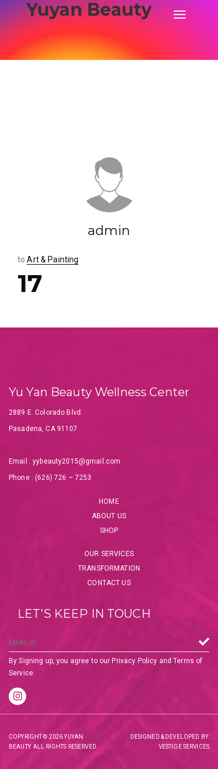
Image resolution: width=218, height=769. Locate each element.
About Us (109, 516)
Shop (109, 530)
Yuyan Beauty (89, 9)
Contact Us (108, 583)
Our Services (109, 554)
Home (109, 501)
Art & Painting (52, 259)
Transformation (109, 568)
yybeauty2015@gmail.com (76, 461)
